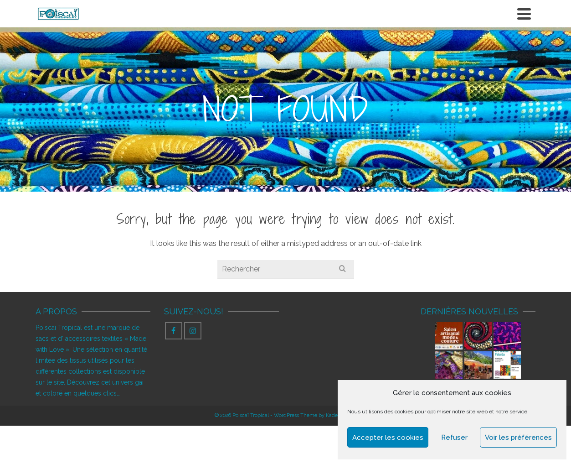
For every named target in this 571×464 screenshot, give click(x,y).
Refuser (454, 437)
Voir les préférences (518, 437)
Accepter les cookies (387, 437)
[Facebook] (173, 330)
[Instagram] (192, 330)
